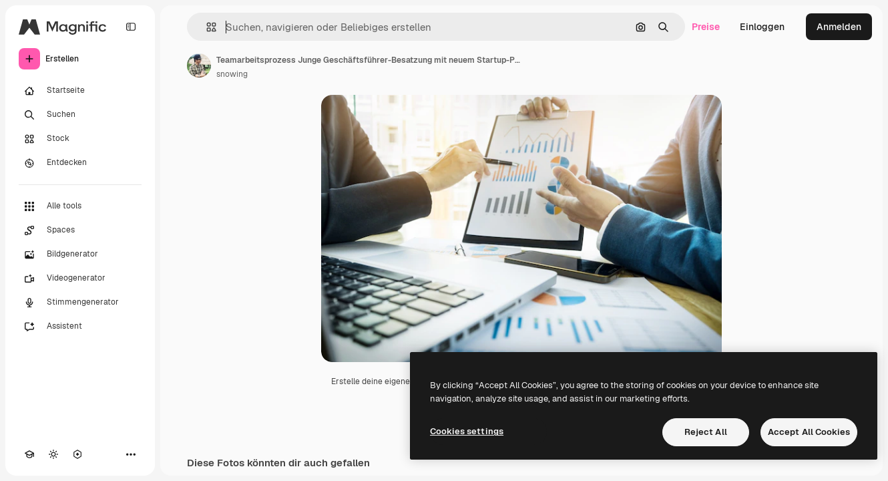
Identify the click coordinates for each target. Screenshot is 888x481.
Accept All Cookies (809, 432)
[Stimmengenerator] (80, 302)
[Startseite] (80, 91)
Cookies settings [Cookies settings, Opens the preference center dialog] (466, 431)
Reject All (705, 432)
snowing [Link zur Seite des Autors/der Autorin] (232, 74)
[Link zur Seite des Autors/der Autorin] (199, 65)
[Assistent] (80, 326)
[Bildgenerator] (80, 254)
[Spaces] (80, 230)
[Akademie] (29, 454)
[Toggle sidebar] (131, 26)
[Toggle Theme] (53, 454)
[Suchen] (80, 115)
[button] (206, 27)
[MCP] (77, 454)
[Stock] (80, 139)
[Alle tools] (80, 206)
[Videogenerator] (80, 278)
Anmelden (839, 27)
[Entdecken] (80, 163)
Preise (706, 27)
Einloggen (762, 27)
